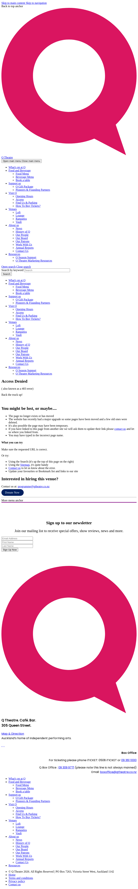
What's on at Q (17, 167)
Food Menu (22, 173)
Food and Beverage (20, 170)
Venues (13, 209)
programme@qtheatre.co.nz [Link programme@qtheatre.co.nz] (34, 486)
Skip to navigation (36, 2)
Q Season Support (26, 257)
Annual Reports (25, 247)
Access (20, 199)
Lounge (20, 215)
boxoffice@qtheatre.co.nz (118, 772)
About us (14, 225)
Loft (18, 212)
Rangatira (21, 218)
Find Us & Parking (26, 202)
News (19, 228)
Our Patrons (22, 241)
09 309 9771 (66, 767)
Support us (15, 183)
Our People (22, 234)
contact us (120, 428)
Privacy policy (17, 881)
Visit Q (13, 193)
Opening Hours (24, 196)
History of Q (23, 231)
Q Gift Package (24, 186)
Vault (19, 222)
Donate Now (12, 492)
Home (12, 874)
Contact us (15, 468)
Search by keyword (12, 270)
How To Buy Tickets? (28, 205)
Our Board (22, 238)
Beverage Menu (25, 176)
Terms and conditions (21, 878)
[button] (16, 266)
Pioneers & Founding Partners (33, 189)
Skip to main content (13, 2)
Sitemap (25, 464)
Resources (14, 254)
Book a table (23, 180)
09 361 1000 (129, 760)
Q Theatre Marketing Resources (34, 260)
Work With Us (24, 244)
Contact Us (22, 250)
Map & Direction (12, 734)
